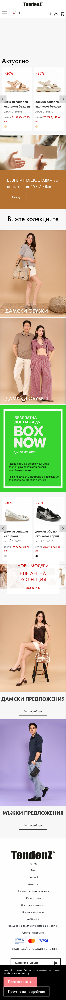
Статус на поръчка (33, 932)
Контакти (33, 884)
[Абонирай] (56, 963)
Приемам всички (20, 981)
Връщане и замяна (33, 912)
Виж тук (17, 197)
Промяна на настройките (26, 991)
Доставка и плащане (33, 905)
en (18, 13)
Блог (33, 870)
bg (12, 13)
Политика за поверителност (33, 891)
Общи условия (33, 898)
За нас (33, 863)
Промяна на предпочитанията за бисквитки (33, 926)
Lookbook (33, 877)
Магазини (33, 919)
